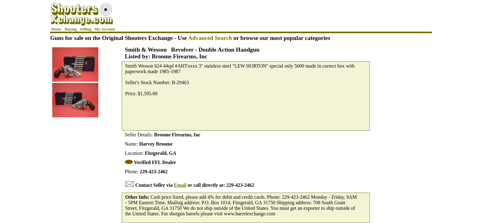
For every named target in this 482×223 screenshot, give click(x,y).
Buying (71, 29)
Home (56, 29)
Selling (85, 29)
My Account (105, 29)
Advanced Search (210, 38)
